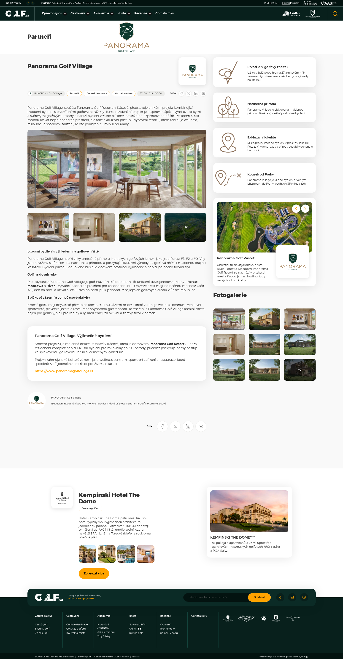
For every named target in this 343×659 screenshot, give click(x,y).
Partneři (74, 93)
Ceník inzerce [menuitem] (122, 657)
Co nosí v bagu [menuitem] (169, 633)
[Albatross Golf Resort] (246, 619)
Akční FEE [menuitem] (135, 628)
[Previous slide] (28, 3)
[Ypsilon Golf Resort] (264, 619)
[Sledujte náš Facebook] (280, 597)
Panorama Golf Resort (235, 258)
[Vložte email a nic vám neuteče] (218, 597)
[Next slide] (305, 209)
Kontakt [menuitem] (135, 657)
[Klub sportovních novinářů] (310, 3)
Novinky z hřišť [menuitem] (137, 624)
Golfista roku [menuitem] (164, 13)
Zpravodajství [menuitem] (54, 14)
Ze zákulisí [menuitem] (41, 633)
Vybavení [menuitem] (165, 624)
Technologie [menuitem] (167, 628)
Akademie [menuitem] (103, 14)
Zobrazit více (94, 573)
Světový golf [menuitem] (42, 628)
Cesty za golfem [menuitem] (76, 628)
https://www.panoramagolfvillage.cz (64, 371)
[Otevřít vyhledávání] (335, 14)
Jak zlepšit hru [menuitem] (106, 632)
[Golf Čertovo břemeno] (292, 619)
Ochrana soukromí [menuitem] (103, 657)
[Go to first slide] (33, 3)
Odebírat (259, 597)
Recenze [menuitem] (143, 14)
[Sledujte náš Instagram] (292, 597)
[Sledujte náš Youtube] (304, 597)
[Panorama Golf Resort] (228, 619)
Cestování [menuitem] (80, 14)
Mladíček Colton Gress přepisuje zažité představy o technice (86, 3)
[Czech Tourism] (290, 3)
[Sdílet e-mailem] (203, 94)
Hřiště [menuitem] (124, 14)
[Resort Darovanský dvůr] (276, 619)
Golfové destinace (97, 93)
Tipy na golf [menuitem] (136, 633)
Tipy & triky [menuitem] (103, 636)
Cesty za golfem (90, 508)
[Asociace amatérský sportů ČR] (329, 3)
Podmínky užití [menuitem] (84, 657)
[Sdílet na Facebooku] (181, 94)
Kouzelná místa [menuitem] (75, 633)
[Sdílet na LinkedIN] (196, 94)
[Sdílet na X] (188, 94)
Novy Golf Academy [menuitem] (103, 626)
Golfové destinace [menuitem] (77, 624)
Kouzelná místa (123, 93)
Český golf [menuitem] (41, 624)
